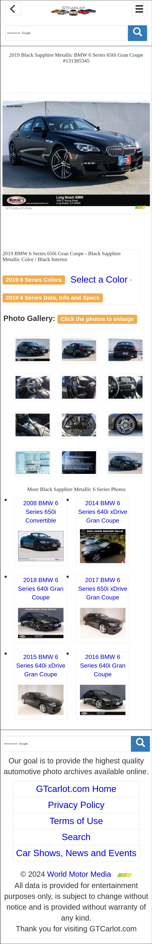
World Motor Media (79, 874)
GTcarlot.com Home (76, 789)
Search (76, 837)
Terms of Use (76, 821)
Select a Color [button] (101, 279)
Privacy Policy (76, 805)
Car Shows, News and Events (76, 853)
